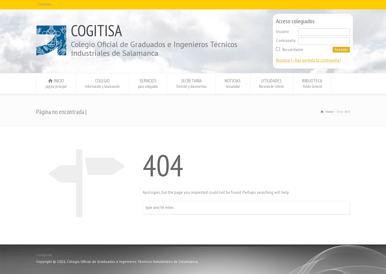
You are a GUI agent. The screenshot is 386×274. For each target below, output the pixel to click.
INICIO (56, 83)
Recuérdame (292, 49)
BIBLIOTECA (312, 83)
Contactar (45, 4)
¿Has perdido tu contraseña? (317, 60)
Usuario (282, 31)
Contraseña (286, 40)
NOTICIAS (233, 83)
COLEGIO (102, 83)
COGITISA (96, 30)
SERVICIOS (148, 83)
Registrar (283, 60)
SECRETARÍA (191, 83)
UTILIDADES (271, 83)
